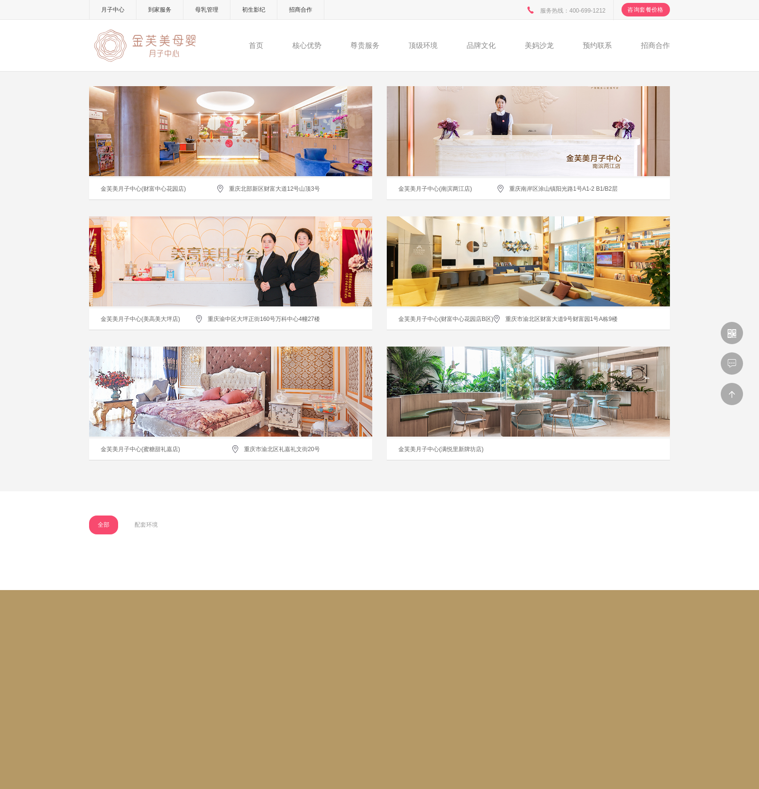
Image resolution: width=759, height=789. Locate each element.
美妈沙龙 (539, 45)
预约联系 (597, 45)
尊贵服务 (365, 45)
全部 (103, 524)
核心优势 (306, 45)
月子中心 (112, 9)
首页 (256, 45)
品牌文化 (481, 45)
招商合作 (300, 9)
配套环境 (146, 524)
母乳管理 (206, 9)
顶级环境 (423, 45)
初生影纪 (253, 9)
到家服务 (159, 9)
